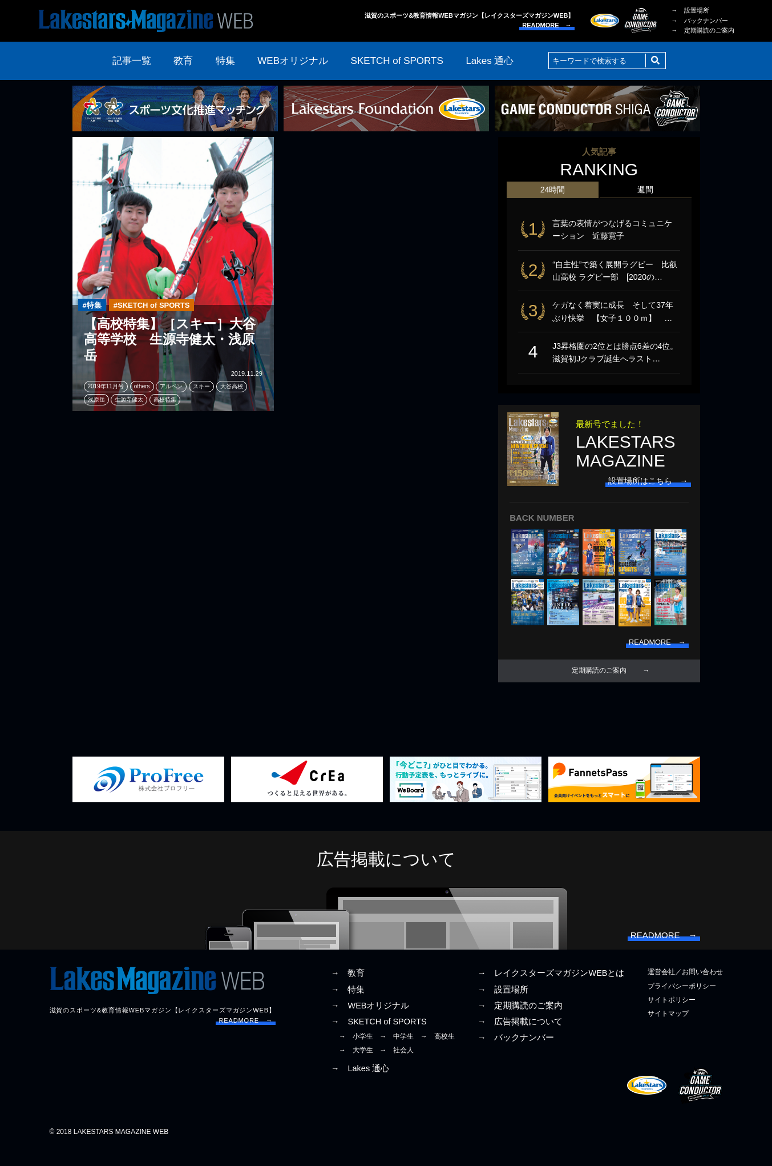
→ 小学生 (356, 1053)
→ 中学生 (396, 1053)
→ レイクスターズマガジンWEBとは (551, 990)
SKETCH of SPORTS (397, 60)
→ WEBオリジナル (370, 1022)
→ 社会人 (396, 1067)
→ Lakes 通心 (360, 1084)
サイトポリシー (672, 1016)
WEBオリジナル (292, 60)
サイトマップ (668, 1030)
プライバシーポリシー (682, 1003)
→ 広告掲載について (520, 1038)
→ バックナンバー (700, 20)
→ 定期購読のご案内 (703, 30)
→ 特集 (348, 1006)
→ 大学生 (356, 1067)
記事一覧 (131, 60)
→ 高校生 (438, 1053)
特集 (225, 60)
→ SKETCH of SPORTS (379, 1038)
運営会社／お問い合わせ (685, 989)
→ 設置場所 (690, 10)
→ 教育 (348, 990)
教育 (183, 60)
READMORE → (546, 25)
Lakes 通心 (490, 60)
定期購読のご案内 (599, 683)
